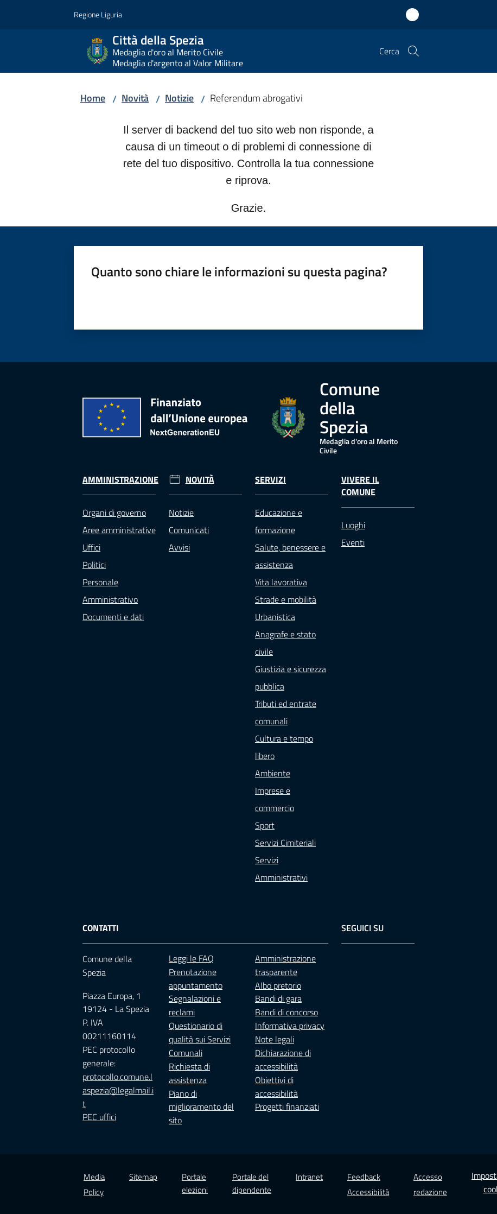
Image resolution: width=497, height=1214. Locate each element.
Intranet (309, 1177)
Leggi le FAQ (191, 958)
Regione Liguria (98, 14)
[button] (413, 51)
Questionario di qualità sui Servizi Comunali (200, 1039)
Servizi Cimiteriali (285, 842)
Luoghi (353, 525)
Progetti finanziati (287, 1106)
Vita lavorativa (281, 582)
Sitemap (143, 1177)
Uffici (91, 547)
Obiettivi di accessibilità (276, 1086)
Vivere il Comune (360, 485)
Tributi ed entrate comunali (285, 712)
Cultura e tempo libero (284, 747)
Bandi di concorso (286, 1012)
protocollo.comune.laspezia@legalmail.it (118, 1090)
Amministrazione (120, 479)
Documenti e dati (113, 616)
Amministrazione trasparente (285, 965)
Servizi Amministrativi (281, 868)
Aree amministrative (119, 529)
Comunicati (189, 529)
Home (92, 98)
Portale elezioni (195, 1183)
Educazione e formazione (278, 521)
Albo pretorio (278, 985)
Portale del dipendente (251, 1183)
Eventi (353, 542)
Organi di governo (114, 512)
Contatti (100, 928)
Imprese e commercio (274, 799)
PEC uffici (99, 1116)
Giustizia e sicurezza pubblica (290, 677)
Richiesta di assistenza (189, 1073)
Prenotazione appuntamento (195, 978)
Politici (94, 564)
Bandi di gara (278, 998)
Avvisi (179, 547)
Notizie (179, 98)
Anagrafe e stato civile (285, 643)
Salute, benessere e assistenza (290, 556)
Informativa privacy (289, 1025)
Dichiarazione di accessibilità (283, 1059)
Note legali (274, 1039)
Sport (265, 825)
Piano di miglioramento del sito (201, 1107)
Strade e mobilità (285, 599)
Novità (135, 98)
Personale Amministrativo (110, 591)
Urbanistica (275, 616)
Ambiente (272, 773)
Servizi (270, 479)
